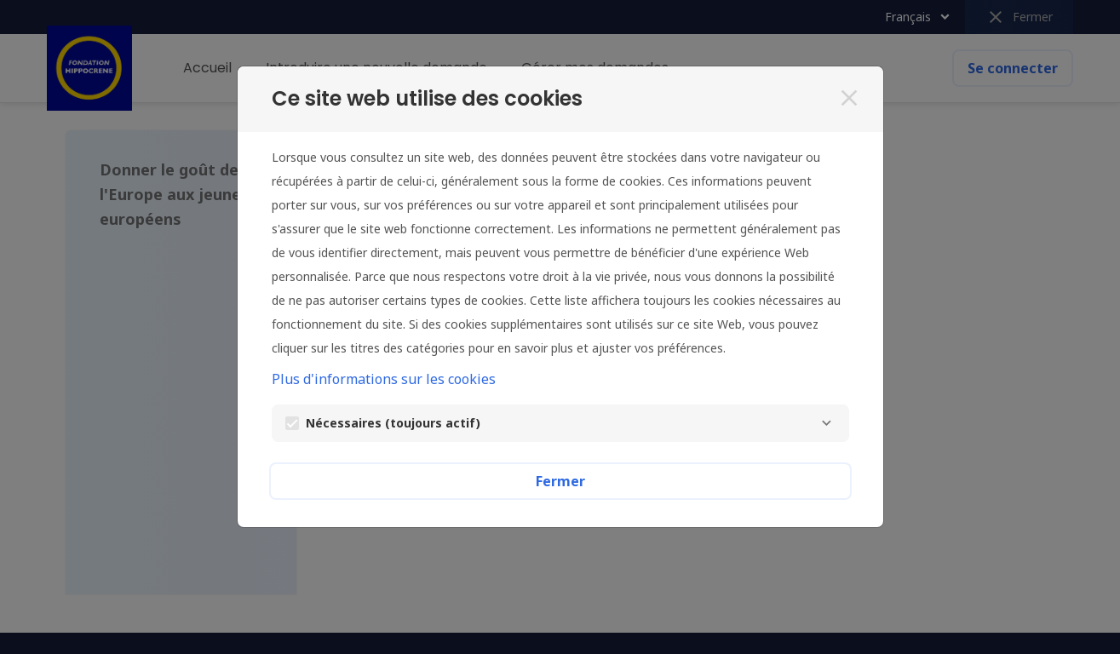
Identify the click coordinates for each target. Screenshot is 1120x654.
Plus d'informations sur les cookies (384, 379)
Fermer (560, 481)
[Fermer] (849, 97)
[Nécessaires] (827, 423)
